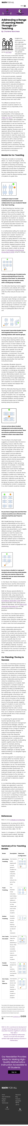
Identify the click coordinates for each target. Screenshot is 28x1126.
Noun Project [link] (8, 52)
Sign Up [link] (14, 1072)
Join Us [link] (17, 1104)
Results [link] (3, 1101)
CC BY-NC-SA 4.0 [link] (16, 1016)
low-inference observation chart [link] (10, 600)
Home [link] (3, 1094)
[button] (22, 5)
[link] (8, 2)
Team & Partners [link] (6, 1096)
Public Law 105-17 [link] (7, 117)
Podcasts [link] (18, 1099)
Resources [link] (18, 1094)
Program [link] (4, 1099)
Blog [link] (17, 1096)
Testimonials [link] (5, 1103)
